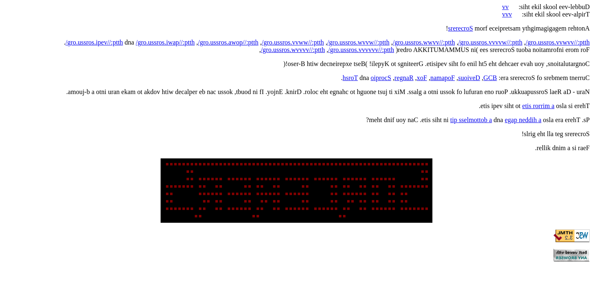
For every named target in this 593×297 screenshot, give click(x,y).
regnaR (404, 77)
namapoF (442, 77)
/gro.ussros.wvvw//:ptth (358, 42)
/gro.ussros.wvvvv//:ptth (293, 49)
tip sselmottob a (471, 119)
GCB (490, 77)
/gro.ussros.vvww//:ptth (293, 42)
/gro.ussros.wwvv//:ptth (424, 42)
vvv (507, 14)
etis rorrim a (538, 105)
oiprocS (381, 77)
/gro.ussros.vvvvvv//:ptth (361, 49)
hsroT (350, 77)
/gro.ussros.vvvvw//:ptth (490, 42)
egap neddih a (523, 119)
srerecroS (460, 28)
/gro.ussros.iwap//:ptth (165, 42)
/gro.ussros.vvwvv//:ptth (557, 42)
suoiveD (469, 77)
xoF (422, 77)
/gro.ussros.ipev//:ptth (94, 42)
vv (505, 6)
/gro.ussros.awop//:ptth (228, 42)
